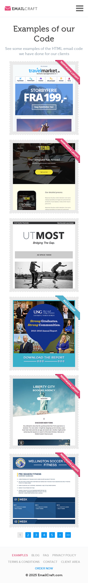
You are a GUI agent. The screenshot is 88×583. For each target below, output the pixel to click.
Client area (70, 562)
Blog (35, 555)
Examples (20, 555)
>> (68, 535)
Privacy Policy (64, 555)
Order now (44, 568)
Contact (50, 562)
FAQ (46, 555)
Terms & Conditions (24, 562)
